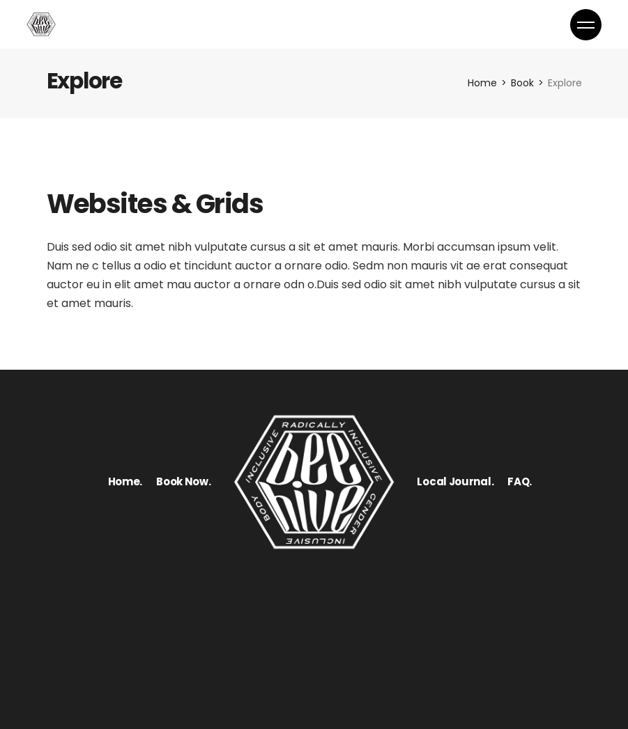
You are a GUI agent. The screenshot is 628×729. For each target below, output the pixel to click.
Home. (125, 481)
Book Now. (183, 481)
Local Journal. (455, 481)
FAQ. (519, 481)
